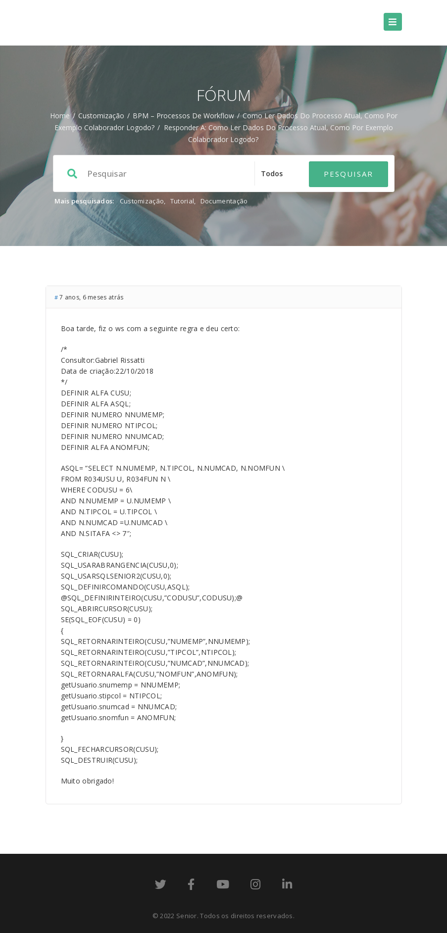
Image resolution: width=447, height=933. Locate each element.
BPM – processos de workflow (183, 115)
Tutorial (182, 200)
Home (60, 115)
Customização (101, 115)
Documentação (224, 200)
